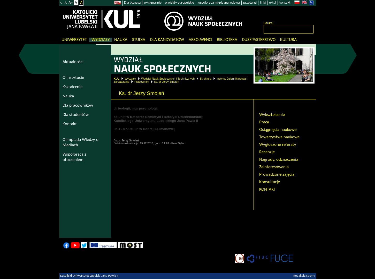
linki (263, 3)
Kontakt (70, 124)
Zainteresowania (274, 167)
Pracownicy (141, 81)
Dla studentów (76, 115)
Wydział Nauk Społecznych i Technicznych (168, 78)
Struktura (205, 78)
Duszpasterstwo (258, 40)
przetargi (250, 3)
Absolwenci (200, 40)
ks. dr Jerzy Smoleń (166, 81)
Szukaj (268, 23)
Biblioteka (227, 40)
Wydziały (100, 40)
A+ (70, 3)
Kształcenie (72, 87)
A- (61, 3)
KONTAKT (267, 189)
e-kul (272, 3)
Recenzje (267, 152)
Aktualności (73, 62)
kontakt (284, 3)
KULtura (288, 40)
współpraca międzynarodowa (218, 3)
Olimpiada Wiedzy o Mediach (80, 142)
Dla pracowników (78, 105)
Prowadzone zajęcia (276, 174)
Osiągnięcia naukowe (277, 130)
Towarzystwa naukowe (279, 137)
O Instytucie (73, 77)
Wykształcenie (272, 115)
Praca (264, 122)
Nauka (120, 40)
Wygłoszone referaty (277, 144)
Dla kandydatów (167, 40)
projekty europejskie (179, 3)
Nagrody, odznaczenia (278, 159)
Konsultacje (269, 182)
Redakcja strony (304, 275)
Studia (138, 40)
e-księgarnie (153, 3)
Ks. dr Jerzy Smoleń (277, 107)
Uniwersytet (74, 40)
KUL (117, 78)
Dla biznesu (132, 3)
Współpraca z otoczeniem (74, 157)
